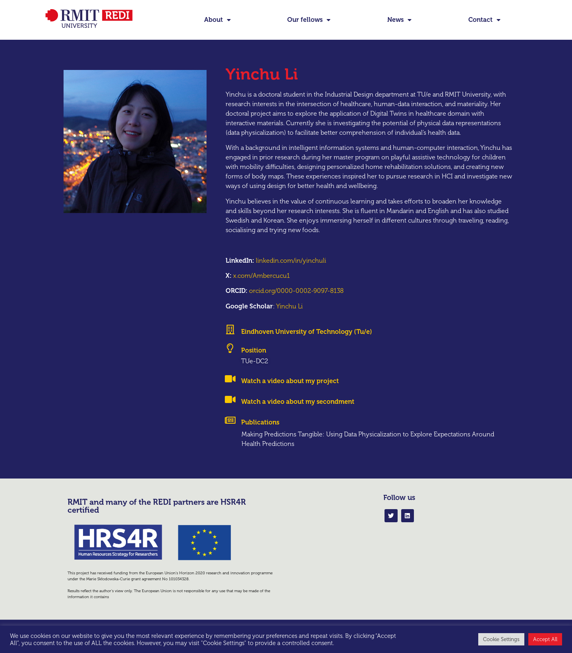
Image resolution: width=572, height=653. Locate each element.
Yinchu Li (289, 319)
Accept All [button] (545, 639)
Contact (484, 20)
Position (253, 364)
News (399, 20)
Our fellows (308, 20)
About (217, 20)
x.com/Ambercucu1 (261, 289)
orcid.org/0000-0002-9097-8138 (296, 304)
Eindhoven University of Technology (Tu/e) (306, 345)
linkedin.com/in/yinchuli (291, 273)
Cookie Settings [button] (501, 639)
